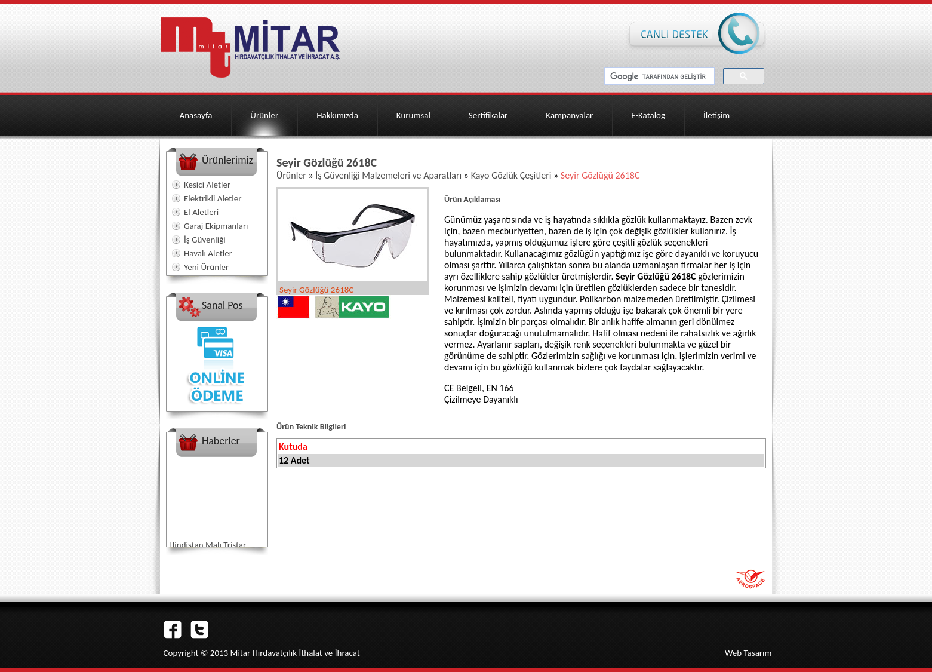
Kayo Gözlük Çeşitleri (512, 175)
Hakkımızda (337, 115)
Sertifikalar (488, 115)
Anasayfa (196, 115)
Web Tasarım (748, 653)
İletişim (716, 115)
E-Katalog (648, 115)
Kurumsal (413, 115)
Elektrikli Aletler (212, 198)
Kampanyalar (569, 115)
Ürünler (264, 115)
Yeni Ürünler (206, 267)
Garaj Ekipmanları (216, 225)
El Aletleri (201, 212)
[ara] (658, 76)
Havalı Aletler (208, 253)
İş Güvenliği (205, 239)
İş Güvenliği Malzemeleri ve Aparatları (389, 175)
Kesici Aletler (207, 184)
